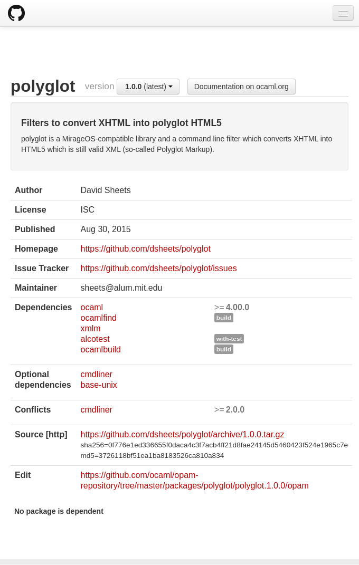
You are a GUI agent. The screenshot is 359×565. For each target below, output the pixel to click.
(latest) (149, 86)
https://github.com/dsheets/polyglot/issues (158, 268)
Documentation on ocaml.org (241, 86)
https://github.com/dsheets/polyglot (145, 248)
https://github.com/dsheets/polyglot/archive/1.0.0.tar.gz (182, 434)
